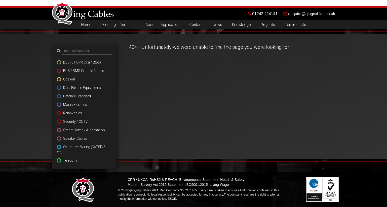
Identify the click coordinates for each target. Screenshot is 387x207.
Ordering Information (118, 24)
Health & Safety (232, 180)
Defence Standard (77, 96)
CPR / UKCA (138, 180)
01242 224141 (265, 14)
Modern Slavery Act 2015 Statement (155, 185)
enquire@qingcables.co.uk (309, 14)
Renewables (72, 113)
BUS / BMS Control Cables (83, 71)
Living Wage (219, 185)
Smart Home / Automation (84, 130)
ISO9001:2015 (196, 185)
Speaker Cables (75, 138)
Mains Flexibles (75, 105)
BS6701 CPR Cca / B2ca (82, 62)
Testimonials (295, 24)
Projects (268, 24)
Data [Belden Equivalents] (82, 88)
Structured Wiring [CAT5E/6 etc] (81, 149)
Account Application (162, 24)
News (217, 24)
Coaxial (69, 79)
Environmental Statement (198, 180)
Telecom (70, 160)
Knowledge (241, 24)
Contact (196, 24)
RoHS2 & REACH (163, 180)
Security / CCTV (75, 122)
